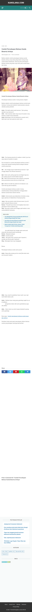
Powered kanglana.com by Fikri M (18, 609)
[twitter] (10, 371)
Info (4, 551)
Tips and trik (20, 551)
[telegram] (27, 371)
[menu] (3, 8)
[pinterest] (16, 371)
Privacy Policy (16, 606)
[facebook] (4, 371)
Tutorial (5, 554)
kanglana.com (16, 3)
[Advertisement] (16, 28)
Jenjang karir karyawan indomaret (13, 524)
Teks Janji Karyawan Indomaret (12, 537)
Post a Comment (15, 54)
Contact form (12, 604)
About (6, 604)
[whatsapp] (22, 371)
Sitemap (18, 604)
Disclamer (24, 604)
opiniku (11, 551)
